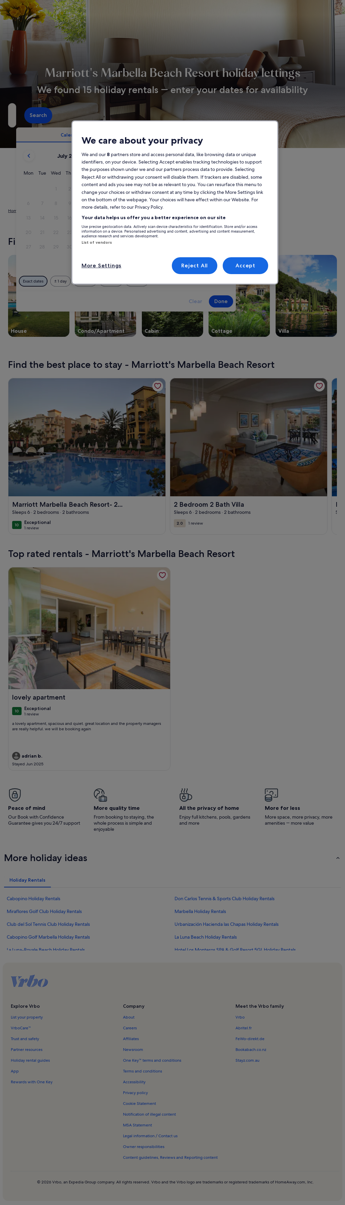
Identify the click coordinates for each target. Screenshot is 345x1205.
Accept (245, 265)
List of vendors (97, 242)
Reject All (194, 265)
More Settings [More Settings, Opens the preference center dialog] (101, 265)
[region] (174, 202)
